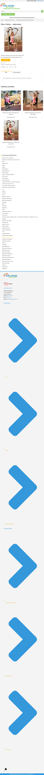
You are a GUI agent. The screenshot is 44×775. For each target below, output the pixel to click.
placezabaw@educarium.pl (12, 299)
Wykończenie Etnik (6, 250)
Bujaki (3, 165)
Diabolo (3, 167)
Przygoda (4, 218)
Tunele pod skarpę (6, 233)
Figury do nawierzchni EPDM (8, 174)
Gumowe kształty (5, 180)
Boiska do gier (5, 163)
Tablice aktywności (6, 228)
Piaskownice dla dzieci (6, 211)
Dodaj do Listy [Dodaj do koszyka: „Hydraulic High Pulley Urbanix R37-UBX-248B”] (34, 117)
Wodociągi (4, 244)
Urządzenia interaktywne (7, 239)
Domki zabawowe (5, 170)
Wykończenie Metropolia (7, 253)
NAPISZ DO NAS (40, 0)
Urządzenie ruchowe (6, 240)
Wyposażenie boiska (6, 259)
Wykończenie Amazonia (7, 248)
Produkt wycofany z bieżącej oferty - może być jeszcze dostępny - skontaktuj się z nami (19, 217)
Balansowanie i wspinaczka (7, 157)
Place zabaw (4, 215)
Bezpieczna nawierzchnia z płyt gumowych (10, 159)
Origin (3, 209)
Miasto (3, 204)
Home (2, 20)
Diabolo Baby (5, 169)
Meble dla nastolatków (6, 200)
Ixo (2, 189)
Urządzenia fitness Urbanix (9, 20)
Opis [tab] (6, 72)
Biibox (3, 161)
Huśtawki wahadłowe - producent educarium (11, 181)
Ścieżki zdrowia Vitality (6, 220)
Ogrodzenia (4, 207)
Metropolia (4, 202)
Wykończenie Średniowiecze (8, 257)
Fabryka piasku (5, 172)
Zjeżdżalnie (4, 268)
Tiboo (3, 231)
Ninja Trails (4, 205)
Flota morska (5, 176)
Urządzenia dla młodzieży (7, 235)
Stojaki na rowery (5, 224)
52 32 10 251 (8, 297)
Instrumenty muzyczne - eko (8, 183)
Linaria (3, 194)
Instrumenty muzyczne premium (8, 185)
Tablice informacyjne (6, 229)
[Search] (42, 11)
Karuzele (4, 193)
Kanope (3, 191)
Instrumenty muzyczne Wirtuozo (8, 187)
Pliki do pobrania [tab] (16, 72)
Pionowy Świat (5, 213)
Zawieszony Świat (5, 263)
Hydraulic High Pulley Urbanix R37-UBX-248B (33, 113)
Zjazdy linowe (5, 266)
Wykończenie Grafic (6, 252)
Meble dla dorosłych (6, 196)
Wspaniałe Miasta (5, 246)
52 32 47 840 (10, 295)
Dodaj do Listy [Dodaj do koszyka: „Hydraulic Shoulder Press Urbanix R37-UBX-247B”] (12, 147)
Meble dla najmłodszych (7, 198)
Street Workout (5, 226)
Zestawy (4, 264)
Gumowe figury (5, 178)
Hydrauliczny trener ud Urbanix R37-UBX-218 (11, 113)
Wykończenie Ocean (6, 255)
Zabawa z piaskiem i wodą (7, 261)
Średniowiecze (5, 222)
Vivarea (3, 242)
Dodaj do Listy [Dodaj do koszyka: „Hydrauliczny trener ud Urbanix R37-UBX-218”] (12, 117)
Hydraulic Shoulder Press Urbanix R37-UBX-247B (11, 143)
